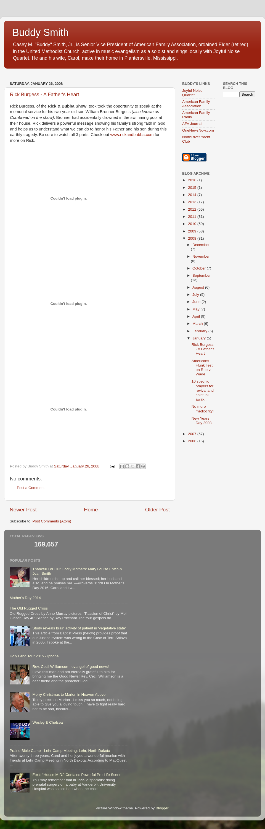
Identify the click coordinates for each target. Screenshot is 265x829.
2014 (192, 195)
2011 (192, 217)
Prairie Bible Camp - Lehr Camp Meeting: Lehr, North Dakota (60, 751)
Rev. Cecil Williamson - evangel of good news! (70, 667)
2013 (192, 202)
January (199, 338)
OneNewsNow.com (198, 130)
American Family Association (196, 104)
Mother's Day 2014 (25, 598)
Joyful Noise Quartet (192, 92)
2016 (192, 180)
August (198, 287)
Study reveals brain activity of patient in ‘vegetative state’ (79, 628)
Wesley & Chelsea (47, 722)
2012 (192, 209)
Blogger (162, 808)
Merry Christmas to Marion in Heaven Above (68, 694)
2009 (192, 231)
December (201, 245)
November (201, 256)
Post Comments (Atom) (52, 521)
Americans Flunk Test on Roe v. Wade (202, 367)
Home (91, 509)
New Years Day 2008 (202, 420)
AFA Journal (192, 124)
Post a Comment (31, 488)
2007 (192, 434)
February (200, 331)
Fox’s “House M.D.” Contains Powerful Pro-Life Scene (76, 775)
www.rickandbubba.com (132, 134)
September (201, 275)
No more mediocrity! (203, 408)
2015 (192, 187)
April (196, 316)
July (196, 294)
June (197, 302)
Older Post (157, 509)
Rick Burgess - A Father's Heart (44, 94)
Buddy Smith (40, 32)
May (196, 309)
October (199, 268)
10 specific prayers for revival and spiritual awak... (203, 390)
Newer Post (23, 509)
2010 (192, 224)
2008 (192, 238)
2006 (192, 441)
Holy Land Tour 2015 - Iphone (34, 656)
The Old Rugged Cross (29, 608)
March (198, 323)
